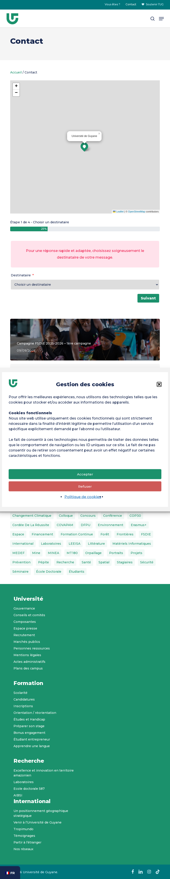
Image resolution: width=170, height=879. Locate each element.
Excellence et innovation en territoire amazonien (44, 772)
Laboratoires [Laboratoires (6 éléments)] (51, 544)
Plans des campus (28, 668)
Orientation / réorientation (35, 713)
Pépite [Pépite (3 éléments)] (43, 562)
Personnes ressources (32, 648)
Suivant (148, 298)
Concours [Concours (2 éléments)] (88, 516)
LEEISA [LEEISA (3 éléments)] (74, 544)
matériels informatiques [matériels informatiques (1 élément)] (131, 544)
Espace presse (25, 628)
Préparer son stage (29, 726)
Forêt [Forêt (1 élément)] (104, 534)
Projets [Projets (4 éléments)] (136, 553)
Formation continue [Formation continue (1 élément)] (77, 534)
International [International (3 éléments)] (22, 544)
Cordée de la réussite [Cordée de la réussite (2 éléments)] (30, 525)
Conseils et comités (29, 615)
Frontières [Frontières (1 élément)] (125, 534)
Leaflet (118, 211)
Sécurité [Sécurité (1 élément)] (146, 562)
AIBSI (18, 795)
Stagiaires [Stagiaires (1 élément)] (125, 562)
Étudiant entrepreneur (32, 739)
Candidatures (24, 699)
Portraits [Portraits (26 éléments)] (116, 553)
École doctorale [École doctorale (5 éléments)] (48, 572)
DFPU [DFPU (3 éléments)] (85, 525)
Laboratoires (24, 782)
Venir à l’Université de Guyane (38, 822)
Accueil (16, 72)
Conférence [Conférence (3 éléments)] (112, 516)
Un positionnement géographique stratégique (41, 813)
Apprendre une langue (32, 746)
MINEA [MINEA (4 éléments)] (53, 553)
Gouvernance (24, 608)
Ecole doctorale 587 (29, 789)
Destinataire (21, 275)
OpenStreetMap (136, 211)
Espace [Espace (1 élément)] (18, 534)
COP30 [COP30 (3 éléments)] (135, 516)
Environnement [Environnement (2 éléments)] (110, 525)
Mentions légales (27, 655)
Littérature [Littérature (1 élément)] (96, 544)
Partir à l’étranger (27, 842)
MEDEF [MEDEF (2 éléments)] (18, 553)
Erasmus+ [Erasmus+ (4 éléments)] (139, 525)
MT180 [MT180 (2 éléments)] (72, 553)
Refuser (85, 486)
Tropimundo (23, 829)
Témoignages (24, 836)
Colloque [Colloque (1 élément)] (66, 516)
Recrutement (24, 635)
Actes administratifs (29, 662)
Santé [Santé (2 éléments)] (86, 562)
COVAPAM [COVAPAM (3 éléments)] (65, 525)
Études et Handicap (29, 719)
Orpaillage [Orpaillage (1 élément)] (93, 553)
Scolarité (20, 693)
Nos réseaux (23, 849)
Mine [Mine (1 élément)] (36, 553)
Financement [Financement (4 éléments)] (42, 534)
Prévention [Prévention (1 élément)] (21, 562)
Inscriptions (23, 706)
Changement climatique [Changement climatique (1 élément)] (31, 516)
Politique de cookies (82, 497)
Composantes (25, 622)
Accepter (85, 474)
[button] (159, 384)
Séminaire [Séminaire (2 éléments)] (20, 572)
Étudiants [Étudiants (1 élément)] (76, 572)
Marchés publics (27, 642)
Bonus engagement (29, 733)
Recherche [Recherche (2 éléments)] (65, 562)
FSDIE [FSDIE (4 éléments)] (146, 534)
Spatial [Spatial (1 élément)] (104, 562)
